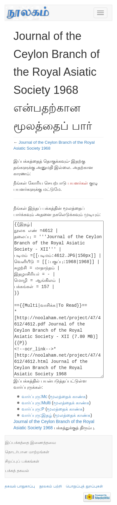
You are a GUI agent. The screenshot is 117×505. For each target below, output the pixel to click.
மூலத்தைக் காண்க (68, 396)
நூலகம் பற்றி (50, 486)
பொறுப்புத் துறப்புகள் (84, 486)
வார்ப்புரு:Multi (36, 402)
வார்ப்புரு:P (33, 408)
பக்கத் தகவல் (17, 470)
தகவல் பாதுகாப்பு (20, 486)
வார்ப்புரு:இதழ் (37, 415)
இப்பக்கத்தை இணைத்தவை (30, 442)
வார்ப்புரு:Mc (34, 396)
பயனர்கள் (78, 182)
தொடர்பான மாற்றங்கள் (27, 452)
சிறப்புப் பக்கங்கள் (22, 461)
